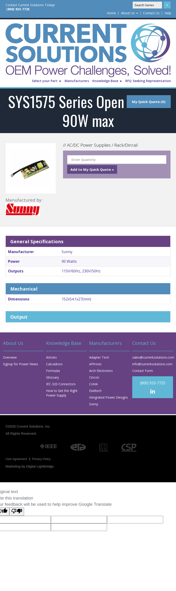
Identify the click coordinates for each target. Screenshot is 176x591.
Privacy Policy (41, 459)
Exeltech (95, 390)
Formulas (53, 370)
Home (111, 13)
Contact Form (142, 370)
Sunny (93, 404)
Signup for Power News (20, 364)
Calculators (54, 364)
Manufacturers (77, 81)
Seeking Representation (152, 81)
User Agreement (16, 459)
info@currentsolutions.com (152, 364)
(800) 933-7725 (18, 9)
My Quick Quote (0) (148, 101)
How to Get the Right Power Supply (61, 392)
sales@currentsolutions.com (153, 357)
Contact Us (151, 13)
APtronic (95, 364)
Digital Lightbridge (40, 466)
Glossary (52, 377)
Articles (51, 357)
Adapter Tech (99, 357)
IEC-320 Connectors (61, 384)
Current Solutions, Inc (33, 426)
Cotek (93, 384)
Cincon (94, 377)
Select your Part (46, 81)
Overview (10, 357)
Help (168, 13)
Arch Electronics (101, 370)
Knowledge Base (107, 81)
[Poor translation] (16, 511)
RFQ (128, 81)
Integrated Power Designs (108, 397)
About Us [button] (129, 13)
